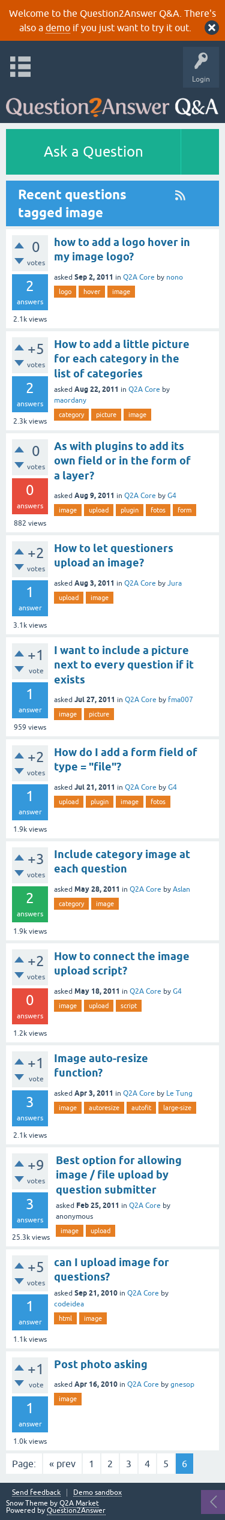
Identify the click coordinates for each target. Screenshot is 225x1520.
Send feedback (36, 1493)
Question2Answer (76, 1510)
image (121, 291)
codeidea (69, 1304)
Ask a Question (93, 151)
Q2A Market (79, 1503)
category (71, 414)
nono (174, 277)
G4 (171, 495)
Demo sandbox (97, 1493)
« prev (62, 1463)
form (184, 510)
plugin (130, 510)
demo (58, 27)
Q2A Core (139, 277)
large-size (177, 1107)
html (65, 1318)
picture (106, 414)
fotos (158, 510)
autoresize (104, 1107)
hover (91, 291)
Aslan (181, 889)
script (129, 1005)
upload (99, 510)
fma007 (180, 699)
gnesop (182, 1384)
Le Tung (179, 1093)
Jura (174, 583)
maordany (70, 400)
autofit (141, 1107)
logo (65, 291)
